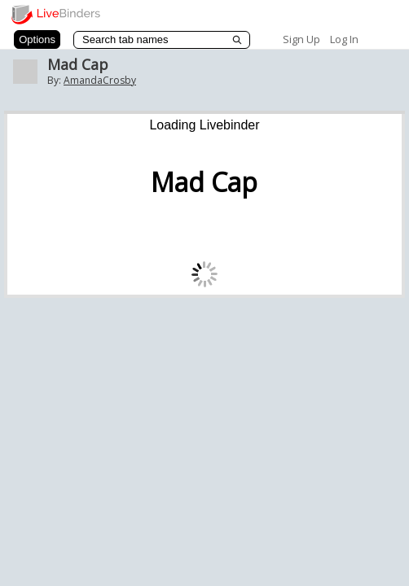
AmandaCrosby (100, 80)
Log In (344, 39)
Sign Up (301, 39)
